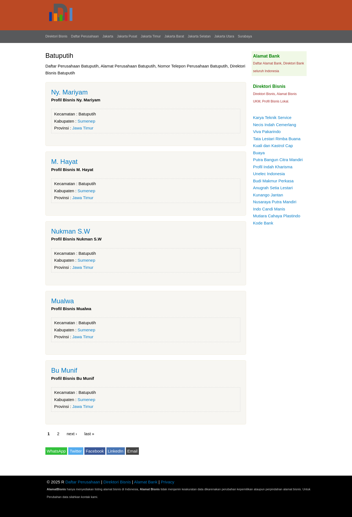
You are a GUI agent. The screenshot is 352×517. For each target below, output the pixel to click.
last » (89, 433)
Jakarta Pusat (127, 36)
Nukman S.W (70, 231)
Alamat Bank (145, 482)
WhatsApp (56, 451)
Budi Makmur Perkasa (273, 180)
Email (132, 451)
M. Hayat (64, 161)
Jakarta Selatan (199, 36)
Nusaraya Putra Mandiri (274, 201)
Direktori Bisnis (56, 36)
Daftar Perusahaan (85, 36)
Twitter (76, 451)
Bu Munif (64, 370)
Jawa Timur (83, 128)
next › (72, 433)
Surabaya (245, 36)
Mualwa (62, 301)
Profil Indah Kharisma (272, 166)
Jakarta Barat (174, 36)
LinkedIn (115, 451)
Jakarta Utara (224, 36)
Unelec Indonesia (269, 173)
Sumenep (86, 121)
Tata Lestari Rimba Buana (277, 138)
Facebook (95, 451)
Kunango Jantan (268, 195)
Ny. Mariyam (69, 92)
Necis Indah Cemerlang (274, 124)
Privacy (167, 482)
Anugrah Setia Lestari (273, 187)
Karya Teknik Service (272, 117)
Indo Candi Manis (269, 209)
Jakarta (107, 36)
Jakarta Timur (151, 36)
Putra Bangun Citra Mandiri (278, 159)
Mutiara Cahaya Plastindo (276, 215)
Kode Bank (263, 223)
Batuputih (87, 114)
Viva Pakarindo (267, 131)
